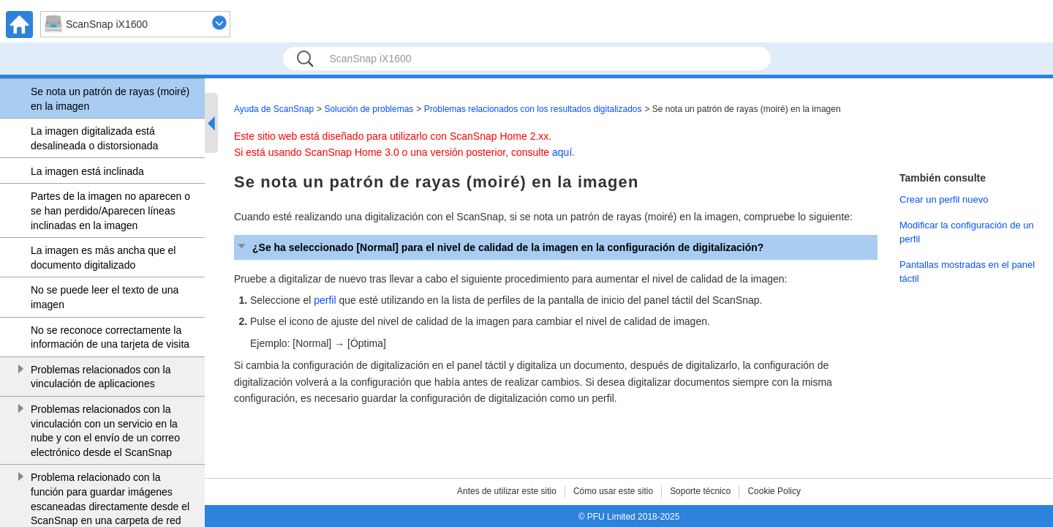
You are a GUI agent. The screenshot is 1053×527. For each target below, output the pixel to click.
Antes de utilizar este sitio (506, 491)
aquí (562, 152)
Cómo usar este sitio (613, 491)
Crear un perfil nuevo (944, 199)
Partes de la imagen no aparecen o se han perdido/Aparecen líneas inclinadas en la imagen (110, 210)
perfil (325, 300)
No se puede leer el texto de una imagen (104, 297)
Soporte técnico (700, 491)
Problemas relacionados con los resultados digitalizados (533, 109)
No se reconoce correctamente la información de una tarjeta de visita (110, 337)
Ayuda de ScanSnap (274, 109)
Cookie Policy (774, 491)
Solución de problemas (368, 109)
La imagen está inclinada (87, 171)
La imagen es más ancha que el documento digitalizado (103, 257)
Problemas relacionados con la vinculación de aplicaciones (100, 377)
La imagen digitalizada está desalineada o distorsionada (94, 138)
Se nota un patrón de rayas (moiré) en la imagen (110, 99)
